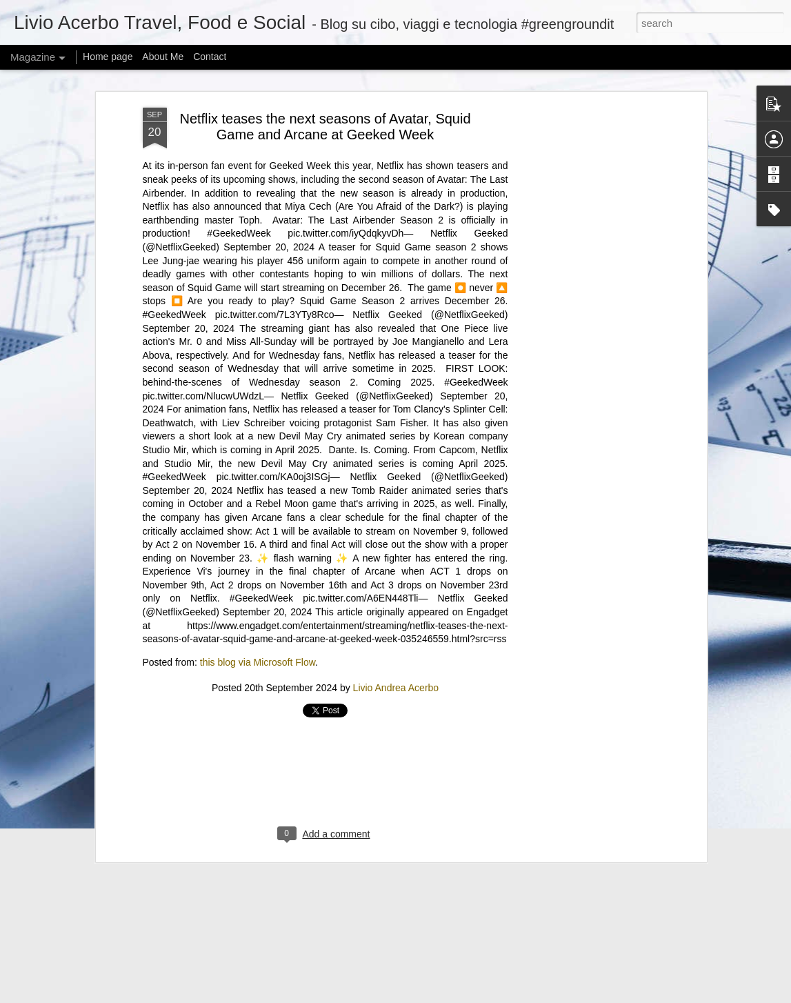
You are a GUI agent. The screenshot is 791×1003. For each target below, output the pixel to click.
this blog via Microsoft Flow (257, 440)
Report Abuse (533, 995)
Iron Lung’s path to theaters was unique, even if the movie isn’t (255, 731)
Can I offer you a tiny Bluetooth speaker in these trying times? (252, 902)
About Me (162, 56)
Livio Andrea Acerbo (396, 466)
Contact (209, 56)
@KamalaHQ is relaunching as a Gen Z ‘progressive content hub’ (262, 816)
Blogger (493, 995)
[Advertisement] (325, 555)
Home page (107, 56)
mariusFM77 (413, 995)
